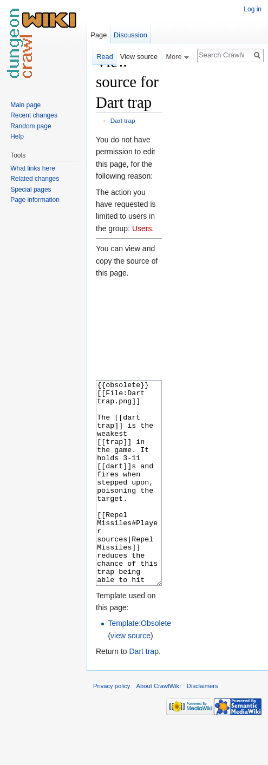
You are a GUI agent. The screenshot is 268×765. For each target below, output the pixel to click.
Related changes (34, 178)
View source (139, 57)
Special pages (30, 189)
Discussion (130, 35)
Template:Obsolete (139, 663)
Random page (30, 126)
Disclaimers (202, 726)
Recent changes (33, 115)
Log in (253, 9)
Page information (35, 200)
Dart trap (122, 120)
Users (142, 228)
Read (104, 57)
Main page (25, 105)
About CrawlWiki (158, 726)
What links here (32, 168)
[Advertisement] (216, 214)
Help (17, 136)
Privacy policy (111, 726)
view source (130, 676)
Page (98, 35)
